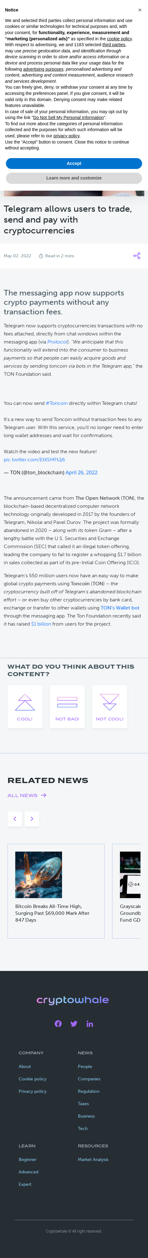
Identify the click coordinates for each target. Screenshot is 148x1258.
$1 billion (41, 624)
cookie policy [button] (119, 38)
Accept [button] (74, 163)
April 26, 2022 (82, 472)
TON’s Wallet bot (120, 608)
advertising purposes (43, 69)
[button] (140, 10)
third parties (114, 44)
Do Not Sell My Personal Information (68, 117)
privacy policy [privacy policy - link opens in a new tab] (66, 135)
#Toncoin (57, 403)
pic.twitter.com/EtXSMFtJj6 (34, 460)
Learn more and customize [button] (74, 177)
